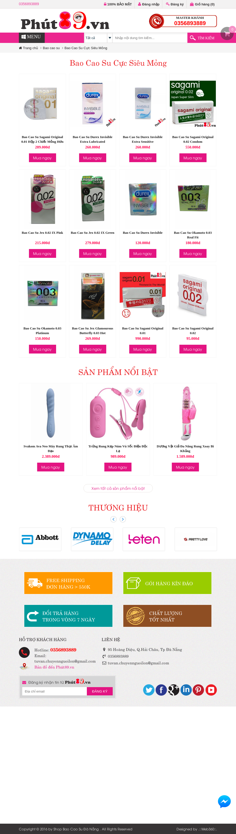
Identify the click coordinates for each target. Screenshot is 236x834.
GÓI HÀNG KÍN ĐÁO (169, 583)
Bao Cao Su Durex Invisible (143, 233)
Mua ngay (42, 157)
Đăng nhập (148, 4)
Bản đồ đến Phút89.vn (54, 666)
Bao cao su (51, 48)
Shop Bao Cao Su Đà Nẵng (76, 829)
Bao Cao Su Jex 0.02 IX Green (92, 233)
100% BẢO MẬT (118, 4)
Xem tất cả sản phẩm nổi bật (118, 488)
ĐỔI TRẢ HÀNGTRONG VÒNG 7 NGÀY (68, 616)
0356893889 (29, 4)
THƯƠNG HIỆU (118, 506)
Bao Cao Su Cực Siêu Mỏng (86, 48)
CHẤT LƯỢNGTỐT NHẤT (165, 616)
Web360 (207, 829)
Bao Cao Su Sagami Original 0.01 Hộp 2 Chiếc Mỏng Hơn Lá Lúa (42, 141)
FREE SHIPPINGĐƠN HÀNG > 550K (68, 583)
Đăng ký (175, 4)
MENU (31, 36)
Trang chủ (28, 48)
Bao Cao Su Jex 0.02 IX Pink (42, 233)
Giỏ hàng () (202, 4)
